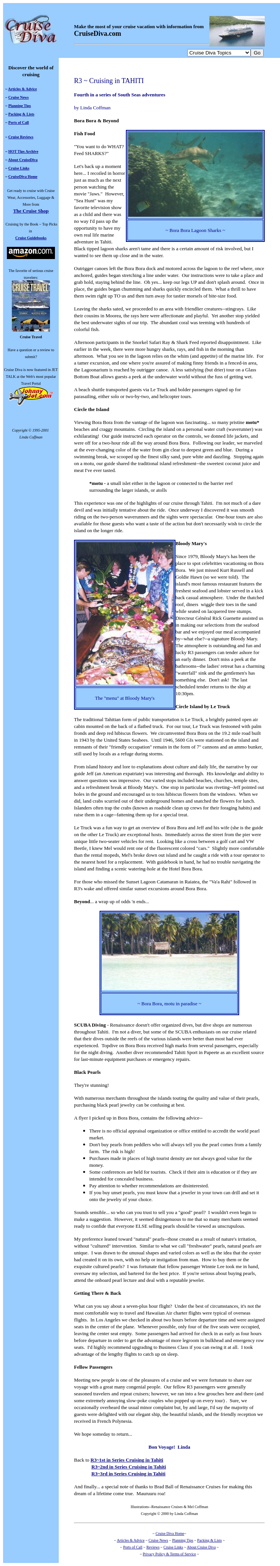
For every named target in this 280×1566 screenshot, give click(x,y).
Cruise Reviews (21, 137)
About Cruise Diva (201, 1547)
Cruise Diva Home (170, 1533)
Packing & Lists (21, 114)
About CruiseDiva (23, 160)
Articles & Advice (22, 89)
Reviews (152, 1547)
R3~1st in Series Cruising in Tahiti (126, 1460)
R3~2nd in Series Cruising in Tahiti (129, 1467)
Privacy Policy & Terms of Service (169, 1554)
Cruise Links (18, 168)
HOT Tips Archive (23, 151)
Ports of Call (18, 122)
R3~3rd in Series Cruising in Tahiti (129, 1473)
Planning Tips (19, 106)
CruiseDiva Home (22, 176)
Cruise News (18, 97)
